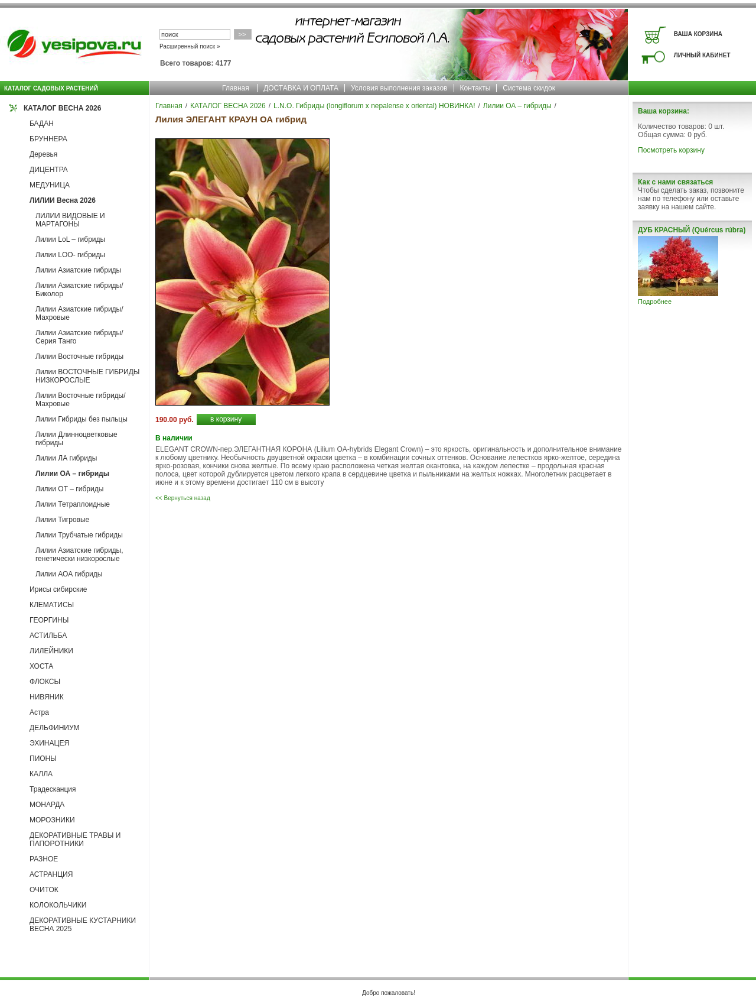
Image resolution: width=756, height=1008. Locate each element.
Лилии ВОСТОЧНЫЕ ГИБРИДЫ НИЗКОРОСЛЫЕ (87, 376)
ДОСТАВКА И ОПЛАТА (300, 88)
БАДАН (42, 123)
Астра (39, 712)
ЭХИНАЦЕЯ (49, 743)
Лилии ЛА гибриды (66, 458)
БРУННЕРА (48, 139)
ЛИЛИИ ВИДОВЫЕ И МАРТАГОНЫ (70, 220)
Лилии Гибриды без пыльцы (81, 419)
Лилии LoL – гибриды (70, 239)
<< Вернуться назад (182, 498)
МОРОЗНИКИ (52, 820)
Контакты (475, 88)
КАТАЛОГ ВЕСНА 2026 (62, 108)
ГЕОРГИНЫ (49, 620)
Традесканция (53, 789)
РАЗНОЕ (44, 859)
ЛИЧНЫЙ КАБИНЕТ (702, 55)
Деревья (43, 154)
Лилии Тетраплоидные (72, 504)
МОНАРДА (47, 804)
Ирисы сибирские (58, 589)
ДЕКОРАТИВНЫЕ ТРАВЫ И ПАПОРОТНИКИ (75, 839)
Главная (235, 88)
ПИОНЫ (43, 758)
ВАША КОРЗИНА (698, 34)
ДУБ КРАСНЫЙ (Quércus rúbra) (691, 230)
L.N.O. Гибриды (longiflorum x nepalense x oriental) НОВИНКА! (374, 106)
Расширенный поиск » (189, 46)
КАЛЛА (41, 774)
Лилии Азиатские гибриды (78, 270)
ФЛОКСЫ (45, 682)
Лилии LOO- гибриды (70, 255)
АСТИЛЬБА (48, 635)
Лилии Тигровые (62, 520)
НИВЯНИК (47, 697)
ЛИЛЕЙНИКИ (51, 651)
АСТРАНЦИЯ (51, 874)
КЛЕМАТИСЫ (52, 605)
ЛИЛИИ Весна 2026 (63, 200)
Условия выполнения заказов (399, 88)
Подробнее (655, 301)
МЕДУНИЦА (50, 185)
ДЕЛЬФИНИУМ (55, 728)
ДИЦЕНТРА (49, 170)
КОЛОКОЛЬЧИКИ (58, 905)
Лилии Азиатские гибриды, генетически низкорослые (79, 554)
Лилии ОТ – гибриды (69, 489)
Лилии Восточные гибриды (79, 356)
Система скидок (529, 88)
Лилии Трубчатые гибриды (79, 535)
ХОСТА (41, 666)
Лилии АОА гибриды (68, 574)
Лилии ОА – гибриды (72, 473)
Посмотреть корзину (671, 150)
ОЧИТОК (44, 890)
